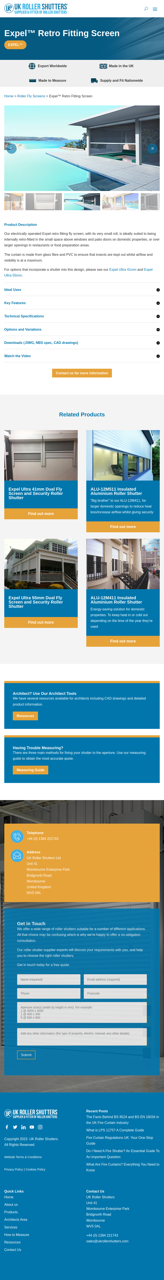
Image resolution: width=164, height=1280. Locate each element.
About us (11, 1204)
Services (10, 1227)
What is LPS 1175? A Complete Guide (115, 1130)
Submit (26, 1055)
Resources (25, 716)
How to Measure (16, 1235)
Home (8, 96)
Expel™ (15, 45)
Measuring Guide (30, 770)
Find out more (41, 514)
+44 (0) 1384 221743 (43, 839)
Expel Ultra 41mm (122, 269)
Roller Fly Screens (31, 96)
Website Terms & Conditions (23, 1157)
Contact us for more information (82, 373)
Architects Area (15, 1219)
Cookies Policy (35, 1169)
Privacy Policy (13, 1169)
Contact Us (12, 1250)
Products (11, 1212)
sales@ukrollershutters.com (107, 1241)
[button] (152, 149)
